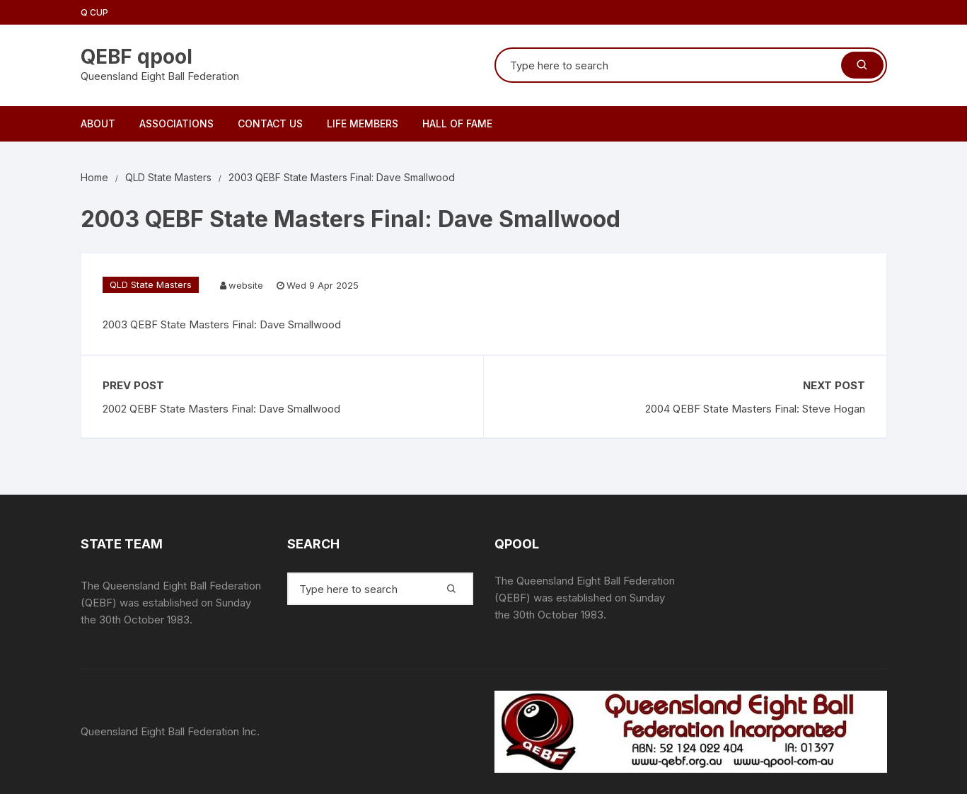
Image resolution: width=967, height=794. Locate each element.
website (245, 285)
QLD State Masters (151, 284)
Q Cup (94, 12)
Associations (176, 123)
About (98, 123)
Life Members (362, 123)
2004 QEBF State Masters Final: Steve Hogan (755, 408)
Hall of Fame (457, 123)
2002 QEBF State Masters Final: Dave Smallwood (221, 408)
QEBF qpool (136, 57)
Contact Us (270, 123)
